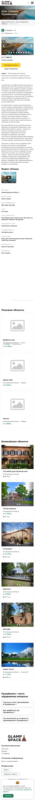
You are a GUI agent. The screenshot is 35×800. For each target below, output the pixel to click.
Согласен (8, 796)
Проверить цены (11, 65)
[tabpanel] (17, 46)
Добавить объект (10, 774)
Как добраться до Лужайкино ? (11, 711)
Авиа (6, 205)
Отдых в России (7, 22)
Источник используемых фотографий (22, 300)
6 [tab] (18, 52)
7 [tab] (21, 52)
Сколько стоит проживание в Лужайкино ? (16, 703)
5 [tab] (16, 52)
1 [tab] (6, 52)
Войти (6, 770)
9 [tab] (26, 52)
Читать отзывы (7, 60)
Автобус (12, 205)
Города (4, 751)
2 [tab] (9, 52)
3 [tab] (11, 52)
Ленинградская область (10, 192)
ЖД (2, 205)
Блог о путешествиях (9, 761)
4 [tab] (13, 52)
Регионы (4, 749)
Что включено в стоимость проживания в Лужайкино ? (16, 719)
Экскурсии (19, 219)
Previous (3, 46)
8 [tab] (23, 52)
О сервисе (5, 753)
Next (31, 46)
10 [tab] (28, 52)
